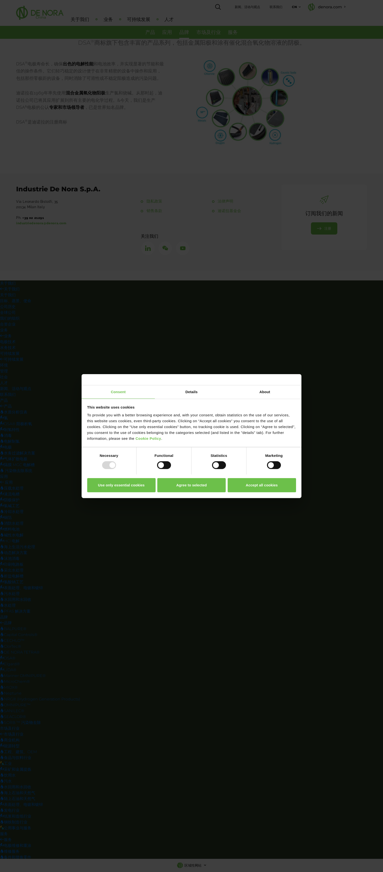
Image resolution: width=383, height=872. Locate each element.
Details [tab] (191, 392)
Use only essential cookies (121, 485)
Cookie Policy (148, 438)
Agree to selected (191, 485)
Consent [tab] (118, 392)
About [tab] (264, 392)
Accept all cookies (262, 485)
